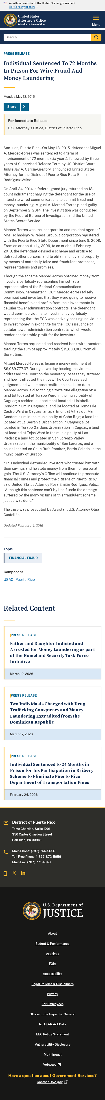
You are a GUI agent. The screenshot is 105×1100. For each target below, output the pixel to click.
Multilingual (52, 1054)
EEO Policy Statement (52, 1034)
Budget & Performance (52, 943)
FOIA (52, 964)
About (52, 933)
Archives (52, 954)
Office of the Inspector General (52, 1014)
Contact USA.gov (52, 1082)
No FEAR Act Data (52, 1024)
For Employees (52, 1004)
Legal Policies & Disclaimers (53, 984)
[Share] (16, 107)
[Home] (25, 25)
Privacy (52, 994)
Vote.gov (52, 1064)
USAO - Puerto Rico (19, 579)
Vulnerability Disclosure (52, 1044)
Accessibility (52, 974)
